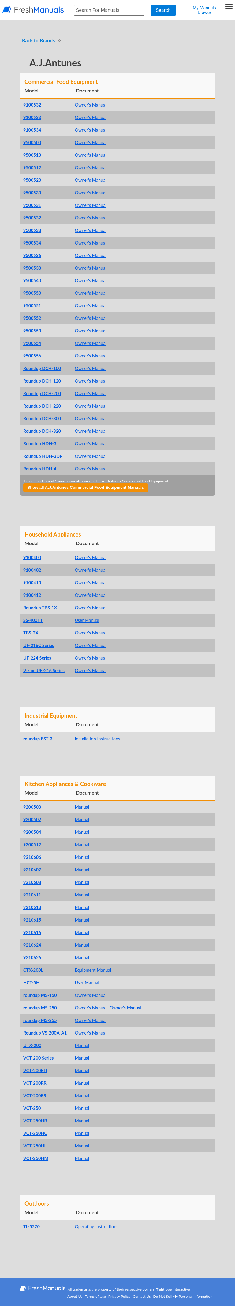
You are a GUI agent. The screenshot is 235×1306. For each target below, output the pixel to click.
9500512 (32, 167)
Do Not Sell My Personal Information (182, 1296)
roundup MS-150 (40, 995)
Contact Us (142, 1296)
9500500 (32, 142)
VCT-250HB (35, 1120)
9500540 (32, 280)
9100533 (32, 117)
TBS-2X (30, 632)
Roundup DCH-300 (42, 418)
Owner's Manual (90, 104)
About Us (74, 1296)
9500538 (32, 268)
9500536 (32, 255)
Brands (47, 40)
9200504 (32, 832)
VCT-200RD (35, 1070)
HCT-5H (31, 982)
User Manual (87, 620)
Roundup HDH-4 (39, 468)
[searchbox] (109, 10)
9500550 (32, 293)
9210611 (32, 894)
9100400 (32, 557)
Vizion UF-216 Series (44, 670)
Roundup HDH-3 (39, 443)
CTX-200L (33, 970)
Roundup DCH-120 (42, 381)
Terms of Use (95, 1296)
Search (163, 10)
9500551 (32, 305)
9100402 (32, 570)
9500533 (32, 230)
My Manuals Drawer (204, 10)
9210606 (32, 857)
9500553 (32, 330)
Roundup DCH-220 (42, 406)
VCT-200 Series (38, 1058)
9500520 (32, 180)
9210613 (32, 907)
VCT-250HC (35, 1133)
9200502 (32, 819)
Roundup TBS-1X (40, 607)
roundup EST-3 (37, 738)
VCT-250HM (35, 1158)
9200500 (32, 807)
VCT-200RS (34, 1095)
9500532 (32, 217)
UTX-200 (32, 1045)
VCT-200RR (35, 1083)
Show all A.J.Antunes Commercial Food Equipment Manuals (85, 487)
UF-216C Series (38, 645)
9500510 (32, 155)
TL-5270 (31, 1226)
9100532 (32, 104)
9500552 (32, 318)
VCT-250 (32, 1108)
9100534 (32, 130)
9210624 (32, 945)
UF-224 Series (37, 657)
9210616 (32, 932)
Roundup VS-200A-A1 (45, 1032)
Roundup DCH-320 (42, 431)
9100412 (32, 595)
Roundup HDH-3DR (42, 456)
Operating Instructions (96, 1226)
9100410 (32, 582)
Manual (82, 807)
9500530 (32, 192)
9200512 (32, 844)
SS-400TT (33, 620)
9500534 (32, 242)
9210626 (32, 957)
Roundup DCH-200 (42, 393)
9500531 (32, 205)
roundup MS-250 (40, 1007)
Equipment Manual (93, 970)
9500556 (32, 355)
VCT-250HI (34, 1145)
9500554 (32, 343)
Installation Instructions (97, 738)
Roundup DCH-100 (42, 368)
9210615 (32, 919)
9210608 (32, 882)
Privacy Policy (119, 1296)
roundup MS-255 (40, 1020)
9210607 (32, 869)
